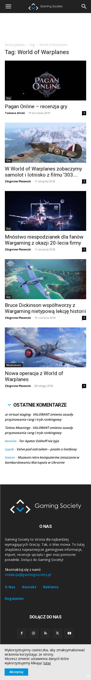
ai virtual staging (17, 414)
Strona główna (15, 45)
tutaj (47, 663)
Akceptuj (16, 672)
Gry (8, 98)
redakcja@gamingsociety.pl (28, 575)
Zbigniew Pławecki (18, 181)
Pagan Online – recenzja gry (36, 106)
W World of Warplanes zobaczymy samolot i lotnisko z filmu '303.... (43, 172)
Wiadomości (13, 365)
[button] (84, 6)
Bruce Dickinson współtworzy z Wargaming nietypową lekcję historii (45, 308)
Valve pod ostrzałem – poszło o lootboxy (47, 449)
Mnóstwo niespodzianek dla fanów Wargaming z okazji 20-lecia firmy (44, 240)
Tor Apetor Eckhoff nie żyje (39, 441)
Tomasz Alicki (15, 113)
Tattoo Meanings (17, 427)
